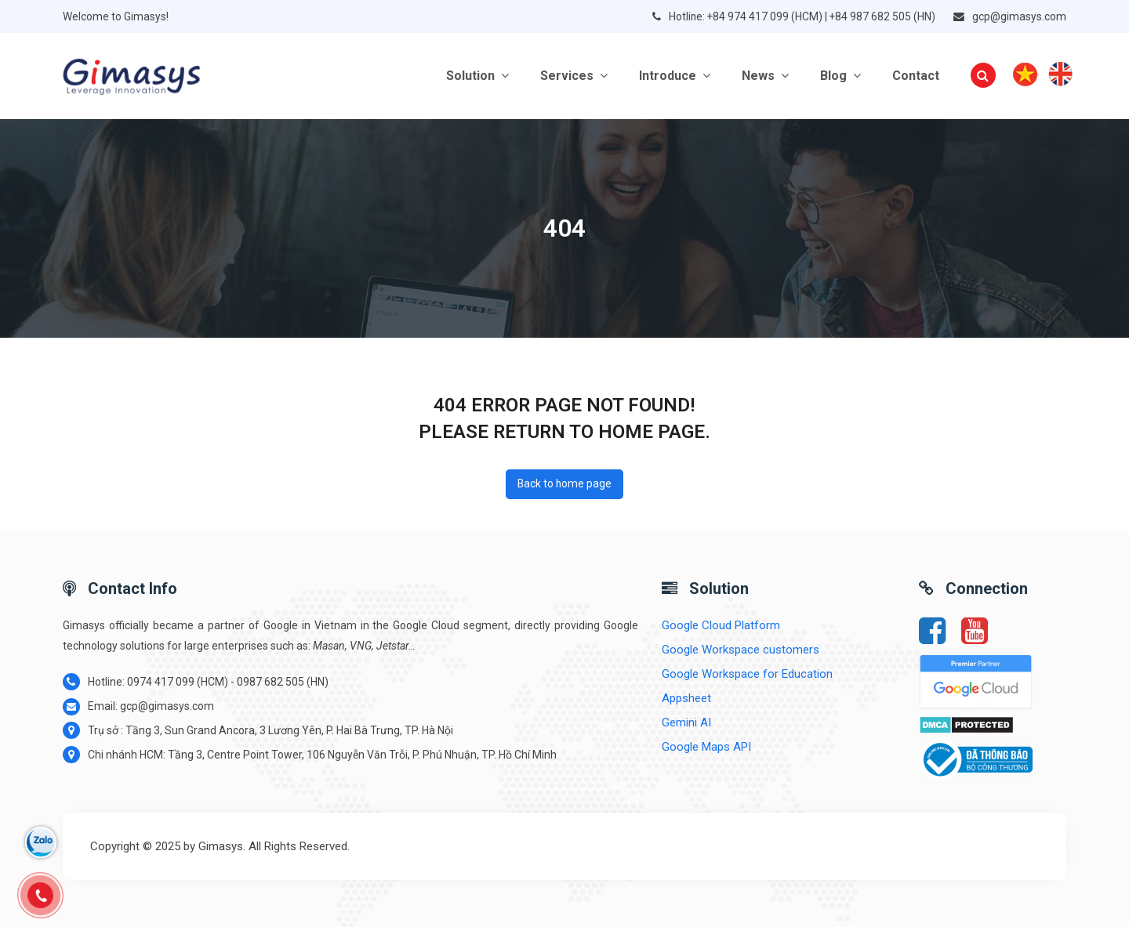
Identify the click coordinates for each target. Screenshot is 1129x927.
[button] (983, 76)
